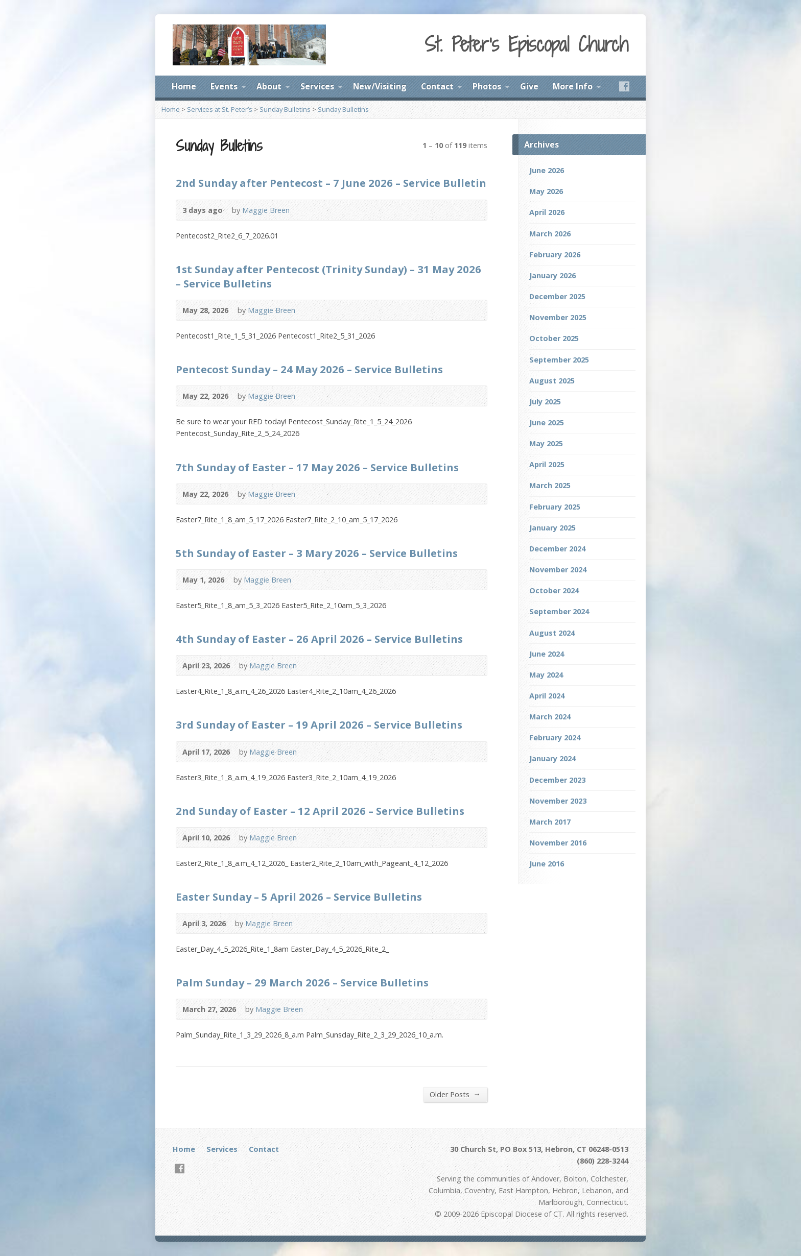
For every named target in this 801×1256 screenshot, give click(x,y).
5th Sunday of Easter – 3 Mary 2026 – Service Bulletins (317, 553)
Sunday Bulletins (285, 109)
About (268, 86)
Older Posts (455, 1094)
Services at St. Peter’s (219, 109)
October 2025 (554, 338)
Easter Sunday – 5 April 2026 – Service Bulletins (299, 896)
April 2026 (546, 212)
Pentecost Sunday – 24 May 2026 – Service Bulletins (309, 369)
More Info (573, 86)
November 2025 (557, 317)
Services (317, 86)
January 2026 (552, 275)
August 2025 (552, 380)
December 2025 (557, 296)
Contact (437, 86)
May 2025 (546, 443)
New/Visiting (380, 86)
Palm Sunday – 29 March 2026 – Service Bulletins (302, 982)
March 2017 (550, 822)
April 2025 (546, 464)
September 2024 (559, 611)
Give (529, 86)
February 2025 (554, 507)
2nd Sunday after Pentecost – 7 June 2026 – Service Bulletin (331, 183)
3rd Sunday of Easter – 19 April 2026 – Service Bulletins (319, 724)
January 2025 (552, 528)
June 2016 (546, 863)
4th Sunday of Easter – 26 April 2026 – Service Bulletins (319, 639)
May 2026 (546, 191)
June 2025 (546, 422)
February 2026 (554, 254)
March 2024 (550, 716)
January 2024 (552, 758)
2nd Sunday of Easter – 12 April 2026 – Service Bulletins (320, 811)
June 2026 (546, 170)
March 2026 (550, 233)
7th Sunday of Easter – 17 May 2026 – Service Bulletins (317, 467)
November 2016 (557, 843)
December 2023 (557, 780)
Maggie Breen (266, 210)
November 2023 (557, 801)
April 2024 (546, 696)
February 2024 (554, 737)
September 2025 (559, 360)
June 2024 (546, 654)
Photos (487, 86)
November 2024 (557, 569)
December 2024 (557, 548)
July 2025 (545, 401)
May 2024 (546, 675)
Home (184, 86)
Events (224, 86)
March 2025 (550, 485)
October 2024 (554, 590)
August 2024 (552, 633)
